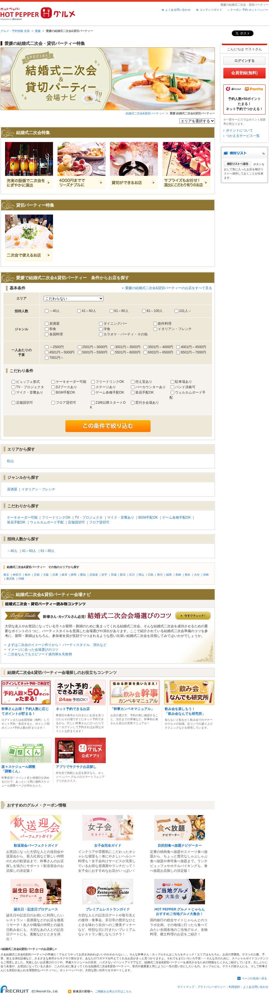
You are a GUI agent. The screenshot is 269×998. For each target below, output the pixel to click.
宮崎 (206, 574)
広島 (150, 574)
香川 (160, 574)
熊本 (187, 574)
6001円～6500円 (160, 352)
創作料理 (164, 324)
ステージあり (106, 387)
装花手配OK (144, 392)
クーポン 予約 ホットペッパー (249, 9)
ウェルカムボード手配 (47, 522)
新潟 (122, 574)
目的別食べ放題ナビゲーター (180, 846)
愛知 (83, 574)
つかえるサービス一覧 (243, 136)
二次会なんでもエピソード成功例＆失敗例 (40, 654)
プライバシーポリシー (211, 986)
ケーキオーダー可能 (71, 382)
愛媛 (38, 30)
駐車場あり (183, 382)
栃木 (27, 574)
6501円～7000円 (193, 352)
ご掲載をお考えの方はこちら (113, 991)
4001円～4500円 (193, 347)
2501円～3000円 (94, 347)
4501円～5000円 (61, 352)
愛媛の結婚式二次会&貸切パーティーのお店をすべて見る (168, 288)
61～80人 (121, 311)
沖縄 (21, 578)
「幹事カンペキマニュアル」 (132, 709)
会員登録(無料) (244, 73)
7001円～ (56, 358)
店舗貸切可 (24, 403)
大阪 (46, 574)
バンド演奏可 (185, 387)
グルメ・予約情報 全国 (15, 30)
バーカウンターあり (150, 387)
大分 (197, 574)
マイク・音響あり (29, 392)
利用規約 (234, 986)
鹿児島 (10, 578)
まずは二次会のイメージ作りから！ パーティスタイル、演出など (57, 645)
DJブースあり (66, 387)
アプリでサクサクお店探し (76, 767)
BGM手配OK (65, 392)
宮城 (113, 574)
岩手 (104, 574)
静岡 (73, 574)
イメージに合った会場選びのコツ (33, 650)
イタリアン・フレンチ (175, 329)
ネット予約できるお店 (73, 709)
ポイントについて (239, 130)
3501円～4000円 (160, 347)
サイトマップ (185, 986)
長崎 (178, 574)
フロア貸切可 (66, 403)
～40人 (54, 311)
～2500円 (56, 347)
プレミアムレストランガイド (108, 909)
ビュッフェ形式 (28, 382)
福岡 (169, 574)
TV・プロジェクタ (30, 387)
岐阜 (64, 574)
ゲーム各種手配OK (110, 392)
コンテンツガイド (211, 9)
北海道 (93, 574)
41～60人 (89, 311)
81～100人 (155, 311)
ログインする (244, 61)
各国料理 (56, 334)
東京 (6, 574)
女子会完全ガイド (107, 846)
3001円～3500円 (127, 347)
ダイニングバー (115, 324)
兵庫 (55, 574)
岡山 (141, 574)
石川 (132, 574)
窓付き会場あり (147, 403)
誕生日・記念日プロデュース (36, 909)
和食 (52, 329)
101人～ (185, 311)
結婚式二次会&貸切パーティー (145, 113)
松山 (10, 461)
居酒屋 (54, 324)
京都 (36, 574)
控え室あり (143, 382)
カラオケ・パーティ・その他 (125, 334)
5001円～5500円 (94, 352)
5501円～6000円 (127, 352)
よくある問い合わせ (178, 9)
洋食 (106, 329)
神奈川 (17, 574)
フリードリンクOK (110, 382)
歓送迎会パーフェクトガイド (36, 846)
